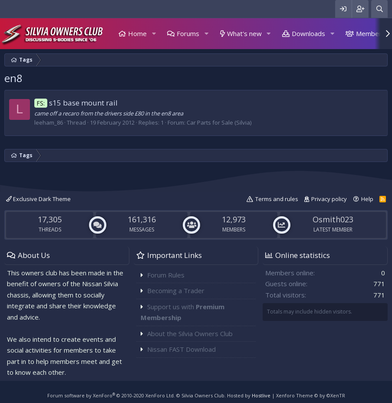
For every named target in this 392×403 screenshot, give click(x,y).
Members (370, 33)
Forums (188, 33)
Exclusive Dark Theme (38, 199)
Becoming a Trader (175, 290)
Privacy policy (329, 199)
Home (137, 33)
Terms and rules (276, 199)
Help (367, 199)
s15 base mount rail (76, 103)
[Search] (379, 9)
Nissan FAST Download (181, 349)
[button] (153, 33)
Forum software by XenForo (111, 395)
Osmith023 (333, 219)
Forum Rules (165, 275)
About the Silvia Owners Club (190, 333)
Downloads (308, 33)
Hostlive (261, 395)
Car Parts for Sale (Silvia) (219, 122)
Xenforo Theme (310, 395)
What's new (244, 33)
